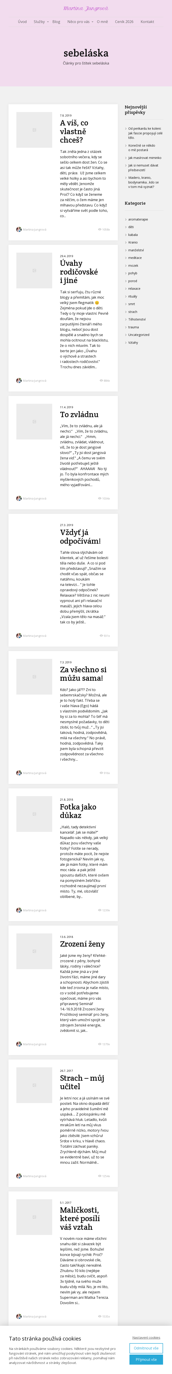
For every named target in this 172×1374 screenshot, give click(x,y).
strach (132, 312)
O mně (102, 21)
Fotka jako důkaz (78, 811)
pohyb (132, 273)
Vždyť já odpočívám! (80, 536)
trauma (133, 327)
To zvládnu (79, 414)
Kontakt (147, 21)
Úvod (22, 21)
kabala (133, 235)
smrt (131, 304)
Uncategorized (138, 335)
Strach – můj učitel (82, 1082)
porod (132, 281)
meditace (135, 258)
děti (131, 227)
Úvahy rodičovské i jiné (79, 271)
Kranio (133, 242)
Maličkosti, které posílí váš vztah (80, 1218)
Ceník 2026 (124, 21)
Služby (39, 21)
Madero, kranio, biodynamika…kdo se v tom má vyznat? (143, 182)
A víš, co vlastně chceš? (74, 131)
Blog (56, 21)
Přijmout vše (146, 1359)
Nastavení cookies (146, 1337)
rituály (132, 296)
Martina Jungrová (86, 8)
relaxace (134, 288)
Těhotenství (137, 319)
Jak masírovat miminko (144, 158)
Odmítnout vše (146, 1348)
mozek (133, 265)
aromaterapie (138, 219)
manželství (136, 250)
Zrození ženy (82, 944)
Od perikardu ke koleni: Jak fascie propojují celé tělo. (145, 133)
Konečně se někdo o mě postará (141, 147)
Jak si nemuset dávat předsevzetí (143, 167)
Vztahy (133, 342)
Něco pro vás (78, 21)
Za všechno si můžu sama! (83, 673)
